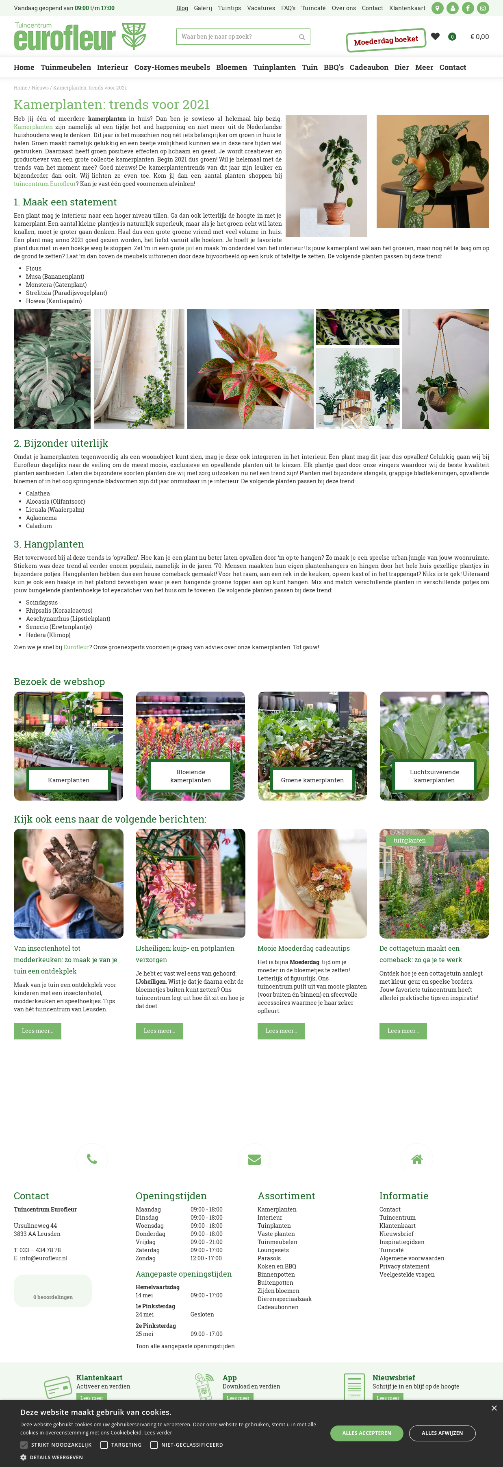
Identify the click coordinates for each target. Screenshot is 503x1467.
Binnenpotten (276, 1274)
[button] (169, 1457)
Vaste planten (276, 1234)
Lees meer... (37, 1031)
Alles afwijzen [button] (442, 1433)
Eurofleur (76, 647)
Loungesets (273, 1250)
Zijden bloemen (278, 1291)
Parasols (269, 1258)
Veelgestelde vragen (407, 1274)
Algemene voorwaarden (411, 1258)
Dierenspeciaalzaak (285, 1299)
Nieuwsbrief (396, 1234)
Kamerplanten (33, 127)
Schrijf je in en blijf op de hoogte (416, 1388)
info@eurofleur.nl (43, 1258)
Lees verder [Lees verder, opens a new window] (158, 1432)
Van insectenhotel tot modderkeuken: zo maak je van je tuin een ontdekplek (65, 959)
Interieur (270, 1217)
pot (190, 248)
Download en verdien (251, 1388)
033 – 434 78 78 (40, 1250)
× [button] (494, 1409)
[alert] (251, 1433)
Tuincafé (391, 1250)
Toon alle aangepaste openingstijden (185, 1346)
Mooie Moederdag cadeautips (304, 948)
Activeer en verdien (103, 1388)
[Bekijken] (474, 36)
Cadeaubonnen (278, 1307)
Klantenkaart (397, 1225)
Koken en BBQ (277, 1266)
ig (483, 8)
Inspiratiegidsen (402, 1242)
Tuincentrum (397, 1217)
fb (468, 8)
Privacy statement (404, 1266)
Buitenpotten (275, 1282)
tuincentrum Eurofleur (45, 184)
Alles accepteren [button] (367, 1433)
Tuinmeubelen (277, 1242)
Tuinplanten (274, 1225)
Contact (390, 1209)
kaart (437, 8)
